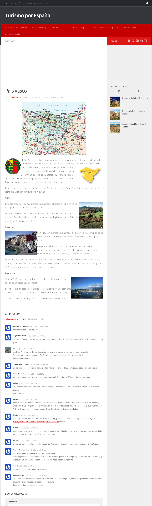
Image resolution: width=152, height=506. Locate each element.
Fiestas (64, 27)
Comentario (13, 501)
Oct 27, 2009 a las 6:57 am (29, 440)
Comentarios (16, 319)
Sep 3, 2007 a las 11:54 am (39, 326)
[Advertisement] (54, 68)
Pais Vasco (10, 41)
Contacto (48, 3)
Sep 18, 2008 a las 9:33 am (39, 364)
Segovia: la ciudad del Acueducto (135, 98)
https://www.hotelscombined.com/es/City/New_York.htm (36, 421)
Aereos (24, 27)
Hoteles (74, 27)
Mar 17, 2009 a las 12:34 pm (36, 374)
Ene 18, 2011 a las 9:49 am (26, 466)
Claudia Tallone (15, 97)
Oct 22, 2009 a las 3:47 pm (29, 415)
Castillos (54, 27)
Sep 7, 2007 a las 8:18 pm (37, 336)
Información (16, 3)
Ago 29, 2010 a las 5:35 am (37, 450)
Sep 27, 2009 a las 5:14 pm (30, 383)
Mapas (83, 27)
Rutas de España (129, 27)
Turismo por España (27, 15)
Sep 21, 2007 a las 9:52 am (27, 349)
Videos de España (12, 34)
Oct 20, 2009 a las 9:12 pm (30, 399)
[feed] (141, 40)
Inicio (5, 3)
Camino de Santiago (39, 27)
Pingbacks (36, 319)
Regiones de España (108, 27)
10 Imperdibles (11, 27)
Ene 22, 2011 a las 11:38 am (38, 475)
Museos (93, 27)
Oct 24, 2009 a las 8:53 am (30, 428)
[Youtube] (145, 40)
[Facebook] (128, 40)
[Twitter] (133, 40)
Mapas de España (32, 3)
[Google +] (137, 40)
